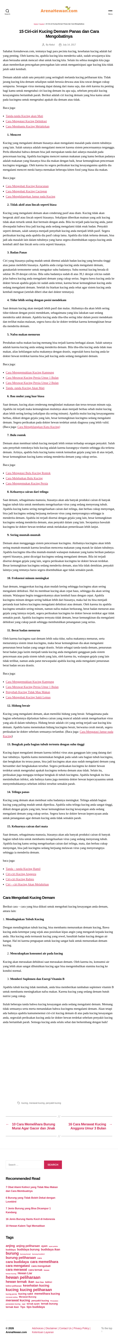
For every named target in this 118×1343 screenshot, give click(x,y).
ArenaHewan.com (16, 1332)
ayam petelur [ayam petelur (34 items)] (53, 1246)
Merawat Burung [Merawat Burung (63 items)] (27, 1297)
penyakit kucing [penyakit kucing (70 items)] (40, 1300)
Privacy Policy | (82, 1328)
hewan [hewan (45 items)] (46, 1270)
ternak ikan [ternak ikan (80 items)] (12, 1307)
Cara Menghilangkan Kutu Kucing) (38, 427)
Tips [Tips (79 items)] (22, 1307)
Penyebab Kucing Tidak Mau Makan (28, 692)
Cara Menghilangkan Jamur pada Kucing (30, 196)
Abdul (52, 44)
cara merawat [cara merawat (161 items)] (16, 1269)
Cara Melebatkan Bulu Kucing (24, 478)
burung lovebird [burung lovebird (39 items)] (38, 1254)
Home (36, 24)
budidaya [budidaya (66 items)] (11, 1249)
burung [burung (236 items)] (12, 1253)
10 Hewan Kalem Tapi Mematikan (25, 1225)
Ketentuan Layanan (43, 1332)
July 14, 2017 (69, 44)
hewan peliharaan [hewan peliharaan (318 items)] (23, 1277)
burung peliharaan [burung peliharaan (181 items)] (21, 1258)
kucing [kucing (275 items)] (12, 1289)
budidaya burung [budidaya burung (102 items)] (28, 1249)
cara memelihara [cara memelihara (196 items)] (44, 1262)
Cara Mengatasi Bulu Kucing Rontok (28, 473)
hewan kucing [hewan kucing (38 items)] (11, 1273)
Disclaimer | (52, 1328)
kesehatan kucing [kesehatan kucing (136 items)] (36, 1285)
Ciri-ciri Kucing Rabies (20, 879)
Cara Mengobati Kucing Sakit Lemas (28, 697)
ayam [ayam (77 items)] (44, 1246)
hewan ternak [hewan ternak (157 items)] (16, 1282)
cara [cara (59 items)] (39, 1258)
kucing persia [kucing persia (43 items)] (11, 1294)
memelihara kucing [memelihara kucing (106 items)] (47, 1293)
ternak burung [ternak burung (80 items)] (49, 1303)
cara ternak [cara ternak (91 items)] (35, 1269)
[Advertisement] (59, 1062)
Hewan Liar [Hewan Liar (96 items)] (25, 1273)
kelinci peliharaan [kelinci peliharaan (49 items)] (14, 1286)
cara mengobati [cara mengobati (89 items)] (40, 1265)
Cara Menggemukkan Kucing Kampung (30, 372)
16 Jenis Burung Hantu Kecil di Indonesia (30, 1219)
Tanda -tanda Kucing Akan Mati (25, 388)
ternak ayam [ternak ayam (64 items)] (33, 1304)
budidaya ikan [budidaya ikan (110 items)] (50, 1249)
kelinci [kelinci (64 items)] (48, 1282)
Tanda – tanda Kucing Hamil (23, 869)
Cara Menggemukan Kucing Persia (27, 483)
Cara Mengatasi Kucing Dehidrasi (26, 121)
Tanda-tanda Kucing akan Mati (24, 116)
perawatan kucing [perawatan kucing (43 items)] (13, 1304)
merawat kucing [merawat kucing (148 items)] (18, 1300)
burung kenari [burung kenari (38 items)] (25, 1254)
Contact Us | (66, 1328)
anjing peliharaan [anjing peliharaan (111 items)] (28, 1245)
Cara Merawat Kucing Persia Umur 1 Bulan (32, 377)
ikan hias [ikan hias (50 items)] (40, 1282)
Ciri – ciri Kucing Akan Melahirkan (27, 884)
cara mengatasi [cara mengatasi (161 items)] (18, 1266)
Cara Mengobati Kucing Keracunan (27, 186)
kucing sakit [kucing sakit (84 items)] (25, 1293)
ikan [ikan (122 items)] (31, 1282)
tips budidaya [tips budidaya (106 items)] (36, 1306)
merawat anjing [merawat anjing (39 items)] (11, 1297)
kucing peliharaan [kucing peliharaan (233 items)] (36, 1290)
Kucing (42, 24)
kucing (25, 1103)
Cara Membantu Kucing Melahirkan (27, 126)
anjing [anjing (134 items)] (10, 1246)
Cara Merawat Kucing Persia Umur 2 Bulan (32, 383)
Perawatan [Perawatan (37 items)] (54, 1301)
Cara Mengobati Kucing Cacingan (26, 191)
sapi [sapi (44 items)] (23, 1304)
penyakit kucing (53, 1103)
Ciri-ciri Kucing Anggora (21, 874)
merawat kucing (37, 1103)
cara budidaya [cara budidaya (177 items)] (17, 1262)
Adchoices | (39, 1328)
